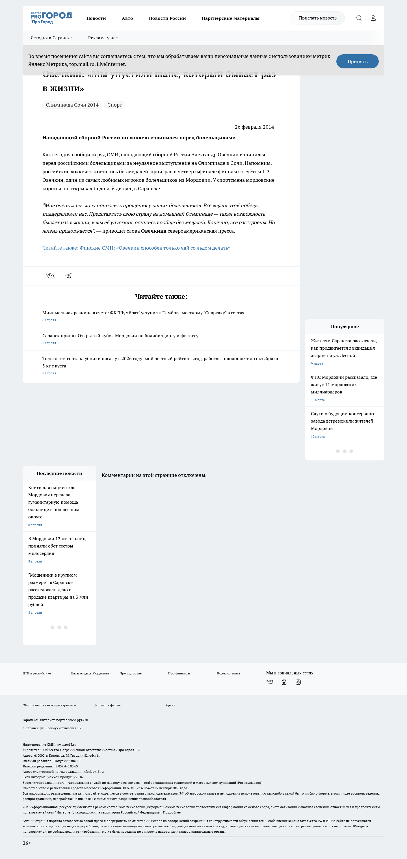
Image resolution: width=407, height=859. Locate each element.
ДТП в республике (37, 673)
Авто (127, 18)
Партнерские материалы (230, 18)
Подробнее (172, 812)
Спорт (114, 104)
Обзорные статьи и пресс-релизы (49, 705)
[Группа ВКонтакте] (270, 682)
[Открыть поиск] (359, 18)
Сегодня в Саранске (51, 37)
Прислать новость (318, 18)
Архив (170, 705)
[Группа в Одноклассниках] (284, 682)
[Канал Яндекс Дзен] (298, 682)
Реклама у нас (103, 37)
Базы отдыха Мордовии (90, 673)
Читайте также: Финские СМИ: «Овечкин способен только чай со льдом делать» (136, 247)
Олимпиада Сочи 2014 (72, 104)
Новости (96, 18)
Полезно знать (228, 673)
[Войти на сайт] (373, 18)
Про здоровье (131, 673)
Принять (358, 61)
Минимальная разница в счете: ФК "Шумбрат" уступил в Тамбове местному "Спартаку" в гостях (161, 317)
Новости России (167, 18)
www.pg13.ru (78, 720)
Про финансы (179, 673)
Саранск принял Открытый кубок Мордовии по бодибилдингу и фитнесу (161, 340)
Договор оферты (107, 705)
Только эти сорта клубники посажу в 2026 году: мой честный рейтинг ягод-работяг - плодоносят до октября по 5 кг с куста (161, 366)
